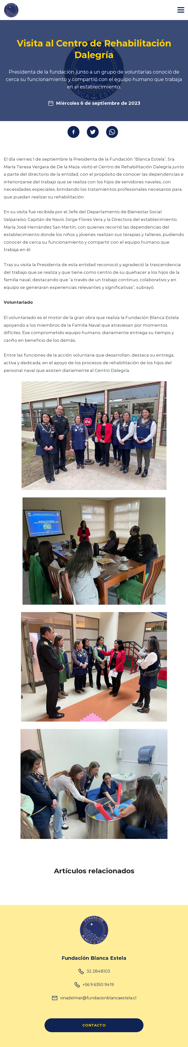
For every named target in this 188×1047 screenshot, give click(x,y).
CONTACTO (94, 1025)
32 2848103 (98, 971)
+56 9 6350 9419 (98, 984)
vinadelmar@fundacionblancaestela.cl (98, 997)
